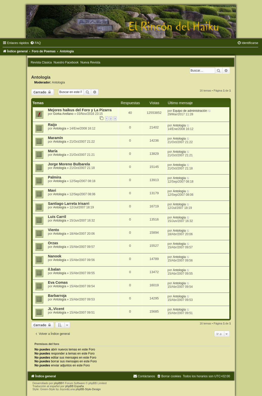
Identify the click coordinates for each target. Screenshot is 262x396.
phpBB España (74, 386)
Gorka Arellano (63, 114)
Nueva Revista (90, 62)
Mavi (52, 190)
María (52, 151)
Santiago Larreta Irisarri (68, 204)
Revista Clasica (41, 62)
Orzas (53, 243)
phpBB (58, 383)
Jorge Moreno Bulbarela (69, 164)
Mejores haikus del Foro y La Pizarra (80, 110)
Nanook (54, 256)
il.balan (54, 269)
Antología (40, 77)
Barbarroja (57, 296)
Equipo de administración (190, 111)
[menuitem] (35, 43)
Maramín (55, 138)
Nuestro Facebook (66, 62)
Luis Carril (57, 217)
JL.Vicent (56, 309)
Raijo (52, 125)
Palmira (54, 177)
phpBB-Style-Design (88, 389)
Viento (53, 230)
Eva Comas (58, 282)
